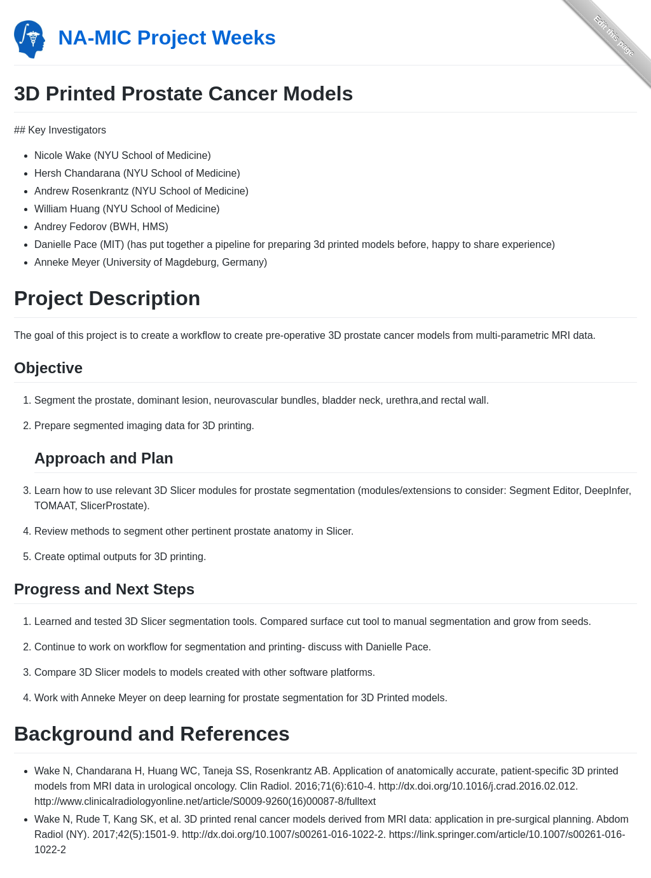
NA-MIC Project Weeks (167, 37)
